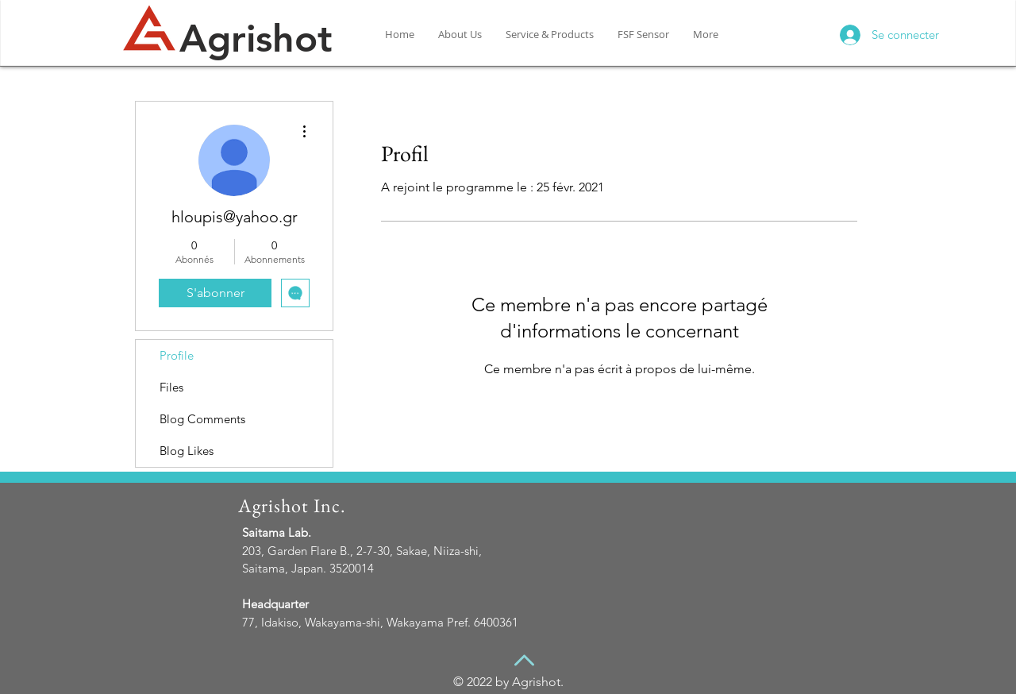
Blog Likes (187, 450)
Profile (177, 355)
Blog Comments (202, 418)
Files (171, 387)
